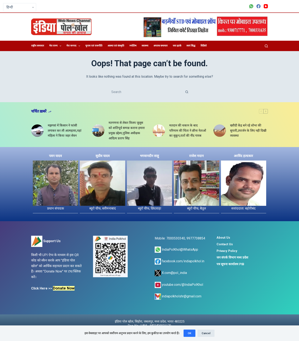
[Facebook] (258, 6)
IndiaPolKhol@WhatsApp (176, 249)
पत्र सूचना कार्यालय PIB (230, 264)
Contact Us (225, 244)
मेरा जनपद (74, 45)
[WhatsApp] (251, 6)
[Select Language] (19, 7)
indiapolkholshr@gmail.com (178, 296)
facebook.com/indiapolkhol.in (179, 261)
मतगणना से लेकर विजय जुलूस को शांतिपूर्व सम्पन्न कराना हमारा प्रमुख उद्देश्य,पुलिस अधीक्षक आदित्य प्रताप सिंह (127, 130)
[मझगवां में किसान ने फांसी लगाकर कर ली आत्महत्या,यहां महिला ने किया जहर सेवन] (37, 130)
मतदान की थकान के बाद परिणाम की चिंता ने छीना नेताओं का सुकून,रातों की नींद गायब (187, 131)
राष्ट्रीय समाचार (37, 45)
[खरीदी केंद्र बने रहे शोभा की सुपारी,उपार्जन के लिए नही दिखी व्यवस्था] (219, 130)
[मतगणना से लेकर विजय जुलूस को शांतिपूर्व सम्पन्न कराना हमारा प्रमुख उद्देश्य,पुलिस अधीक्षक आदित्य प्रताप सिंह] (98, 130)
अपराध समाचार (160, 45)
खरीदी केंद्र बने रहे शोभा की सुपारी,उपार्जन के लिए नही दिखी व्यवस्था (248, 131)
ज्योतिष (132, 45)
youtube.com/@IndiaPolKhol (179, 285)
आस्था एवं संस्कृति (116, 45)
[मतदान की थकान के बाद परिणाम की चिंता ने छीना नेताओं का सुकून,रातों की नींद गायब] (159, 130)
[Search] (266, 46)
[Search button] (187, 92)
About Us (223, 237)
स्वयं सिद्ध (190, 45)
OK (189, 333)
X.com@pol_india (171, 273)
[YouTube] (266, 6)
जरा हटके (177, 45)
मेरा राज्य (56, 45)
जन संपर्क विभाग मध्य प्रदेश (232, 257)
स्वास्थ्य (145, 45)
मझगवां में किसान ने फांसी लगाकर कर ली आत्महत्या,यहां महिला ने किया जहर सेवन (64, 131)
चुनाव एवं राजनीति (93, 45)
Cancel (206, 333)
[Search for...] (145, 92)
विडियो (204, 45)
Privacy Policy (227, 251)
